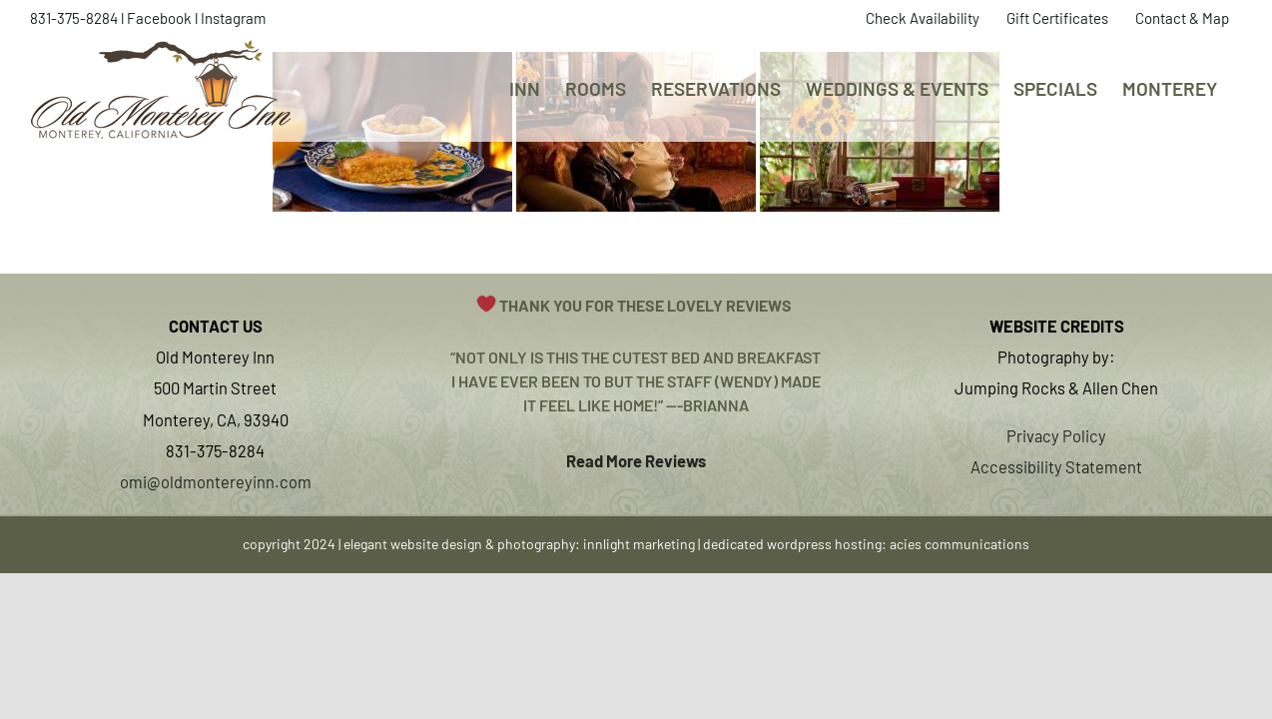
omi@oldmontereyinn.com (216, 481)
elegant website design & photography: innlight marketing (519, 543)
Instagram (233, 18)
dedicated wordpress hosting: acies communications (866, 543)
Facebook (159, 18)
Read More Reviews (636, 460)
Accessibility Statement (1056, 466)
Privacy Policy (1056, 435)
